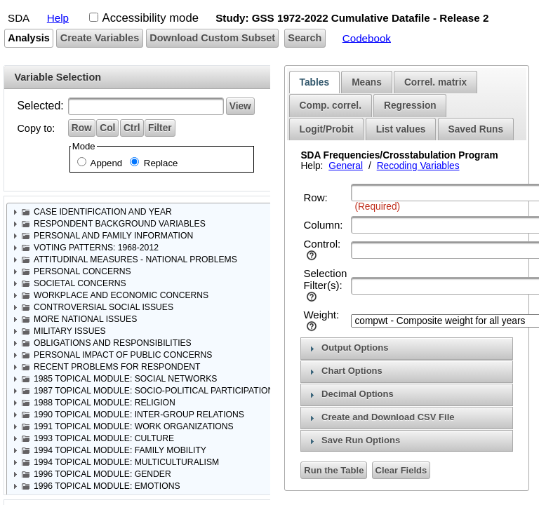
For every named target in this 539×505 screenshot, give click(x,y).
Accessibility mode (150, 18)
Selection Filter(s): (325, 279)
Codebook (366, 37)
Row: (315, 197)
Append (105, 163)
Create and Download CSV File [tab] (380, 417)
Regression (410, 105)
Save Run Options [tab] (353, 440)
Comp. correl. (330, 105)
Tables (314, 82)
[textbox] (146, 106)
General (345, 166)
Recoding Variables (418, 166)
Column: (322, 225)
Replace (159, 163)
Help (58, 18)
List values (401, 129)
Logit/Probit (327, 129)
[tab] (314, 82)
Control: (321, 244)
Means (367, 82)
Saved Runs (475, 129)
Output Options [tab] (347, 348)
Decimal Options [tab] (350, 394)
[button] (28, 38)
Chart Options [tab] (344, 371)
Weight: (321, 315)
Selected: (40, 106)
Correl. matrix (435, 82)
